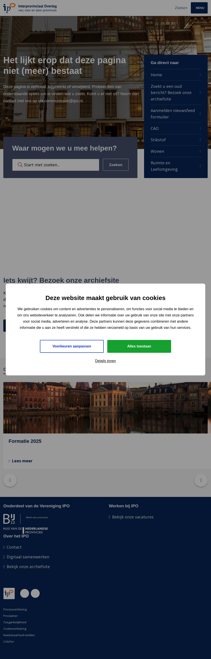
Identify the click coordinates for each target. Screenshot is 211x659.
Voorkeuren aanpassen (72, 346)
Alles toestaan (139, 346)
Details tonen (105, 361)
